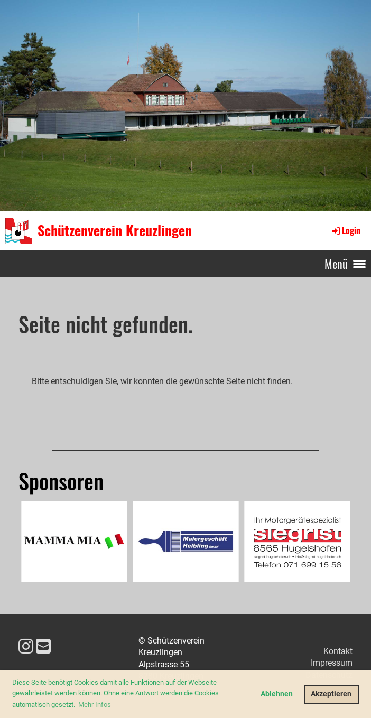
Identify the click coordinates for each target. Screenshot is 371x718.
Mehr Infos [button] (94, 704)
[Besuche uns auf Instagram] (25, 647)
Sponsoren (61, 481)
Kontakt (338, 651)
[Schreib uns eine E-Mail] (43, 647)
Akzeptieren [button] (331, 693)
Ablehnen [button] (277, 693)
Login (345, 230)
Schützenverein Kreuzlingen (115, 230)
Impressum (332, 663)
